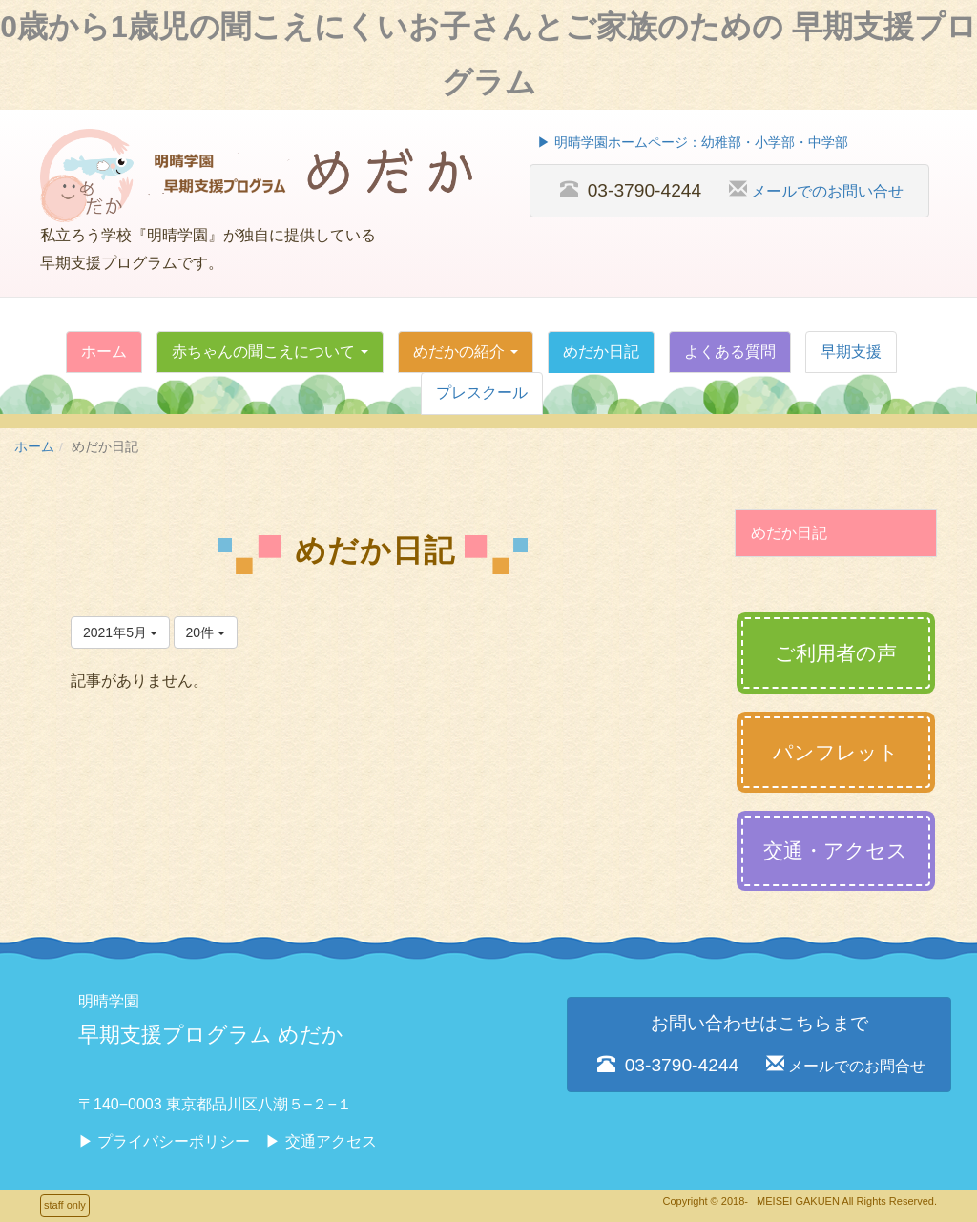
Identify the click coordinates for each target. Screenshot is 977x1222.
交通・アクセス (835, 850)
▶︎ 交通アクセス (320, 1141)
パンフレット (836, 752)
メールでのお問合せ (856, 1065)
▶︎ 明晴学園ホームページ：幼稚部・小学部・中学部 (692, 142)
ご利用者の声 (836, 653)
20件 (205, 632)
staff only (65, 1205)
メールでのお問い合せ (827, 190)
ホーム (34, 447)
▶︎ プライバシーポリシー (164, 1141)
